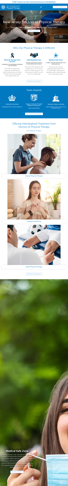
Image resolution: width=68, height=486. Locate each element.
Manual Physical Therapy (34, 176)
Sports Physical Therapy (34, 267)
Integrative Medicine (34, 221)
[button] (41, 7)
